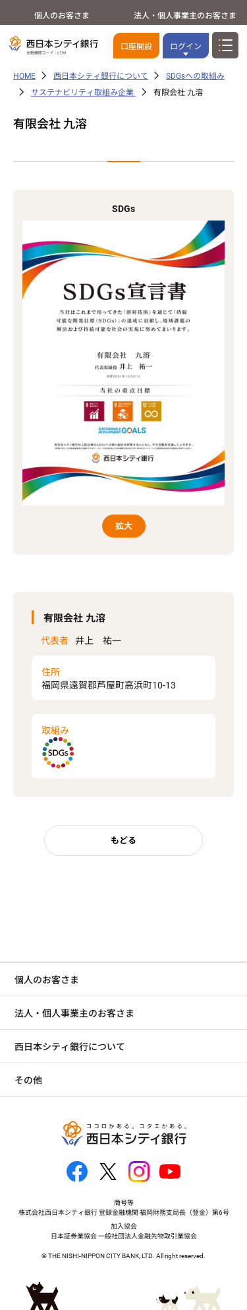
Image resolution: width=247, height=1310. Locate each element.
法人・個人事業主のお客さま (185, 15)
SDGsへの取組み (195, 76)
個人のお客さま (62, 15)
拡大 (123, 526)
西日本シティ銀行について (100, 76)
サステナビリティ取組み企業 (83, 92)
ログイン (186, 46)
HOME (24, 76)
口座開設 (136, 46)
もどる (123, 840)
